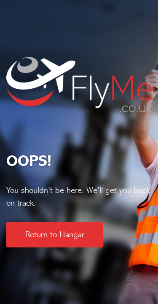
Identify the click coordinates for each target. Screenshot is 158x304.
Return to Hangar (54, 234)
